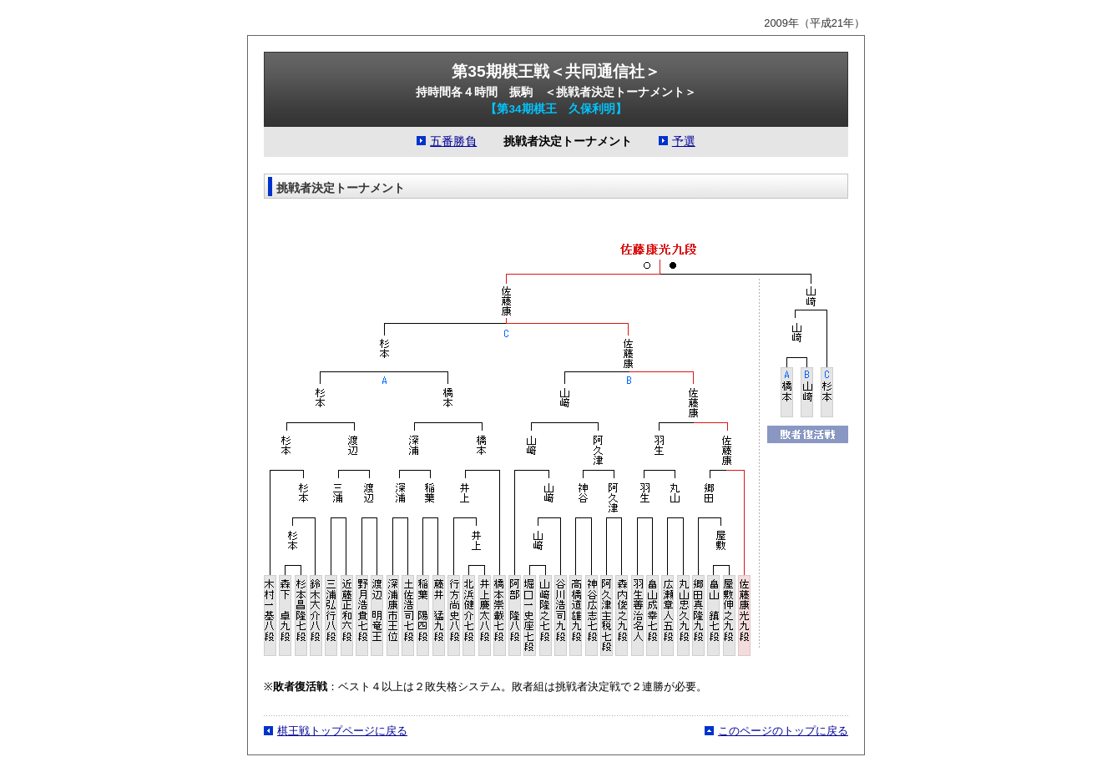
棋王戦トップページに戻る (342, 730)
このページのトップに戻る (783, 730)
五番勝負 (453, 141)
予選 (683, 141)
